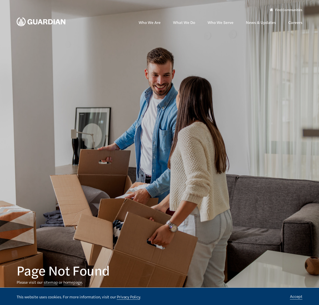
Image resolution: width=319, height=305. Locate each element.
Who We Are (150, 22)
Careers (295, 22)
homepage (72, 282)
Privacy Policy (128, 296)
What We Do (184, 22)
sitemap (51, 282)
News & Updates (261, 22)
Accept (296, 296)
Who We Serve (220, 22)
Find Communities (286, 10)
